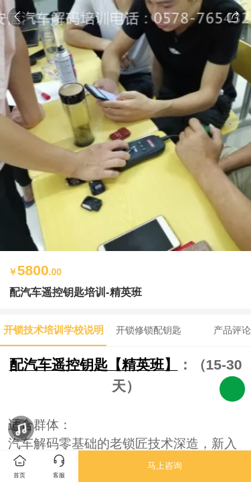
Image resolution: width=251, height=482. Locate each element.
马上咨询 (164, 466)
